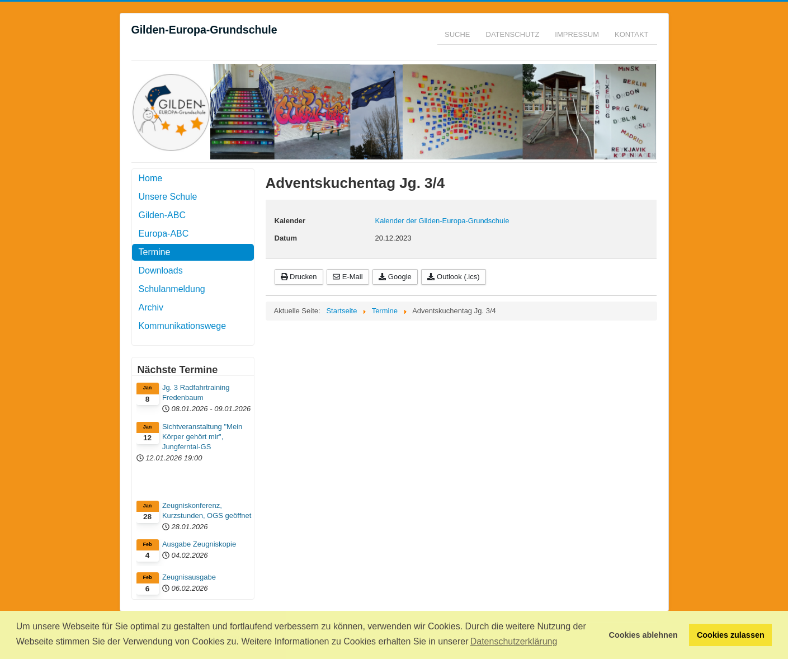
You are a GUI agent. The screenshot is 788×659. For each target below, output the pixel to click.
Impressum (577, 34)
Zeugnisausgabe (189, 577)
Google (395, 276)
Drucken (299, 276)
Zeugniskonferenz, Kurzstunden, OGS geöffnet (206, 510)
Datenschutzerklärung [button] (514, 641)
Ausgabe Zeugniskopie (199, 544)
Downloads (161, 270)
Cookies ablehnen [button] (643, 634)
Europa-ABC (164, 233)
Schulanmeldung (172, 289)
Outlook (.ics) (453, 276)
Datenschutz (513, 34)
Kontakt (631, 34)
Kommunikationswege (183, 326)
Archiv (151, 307)
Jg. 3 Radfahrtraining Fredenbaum (196, 392)
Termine (155, 252)
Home (151, 178)
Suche (457, 34)
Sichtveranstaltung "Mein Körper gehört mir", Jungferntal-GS (202, 436)
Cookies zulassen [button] (731, 634)
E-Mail (347, 276)
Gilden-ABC (162, 215)
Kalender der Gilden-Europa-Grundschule (442, 220)
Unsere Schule (168, 196)
